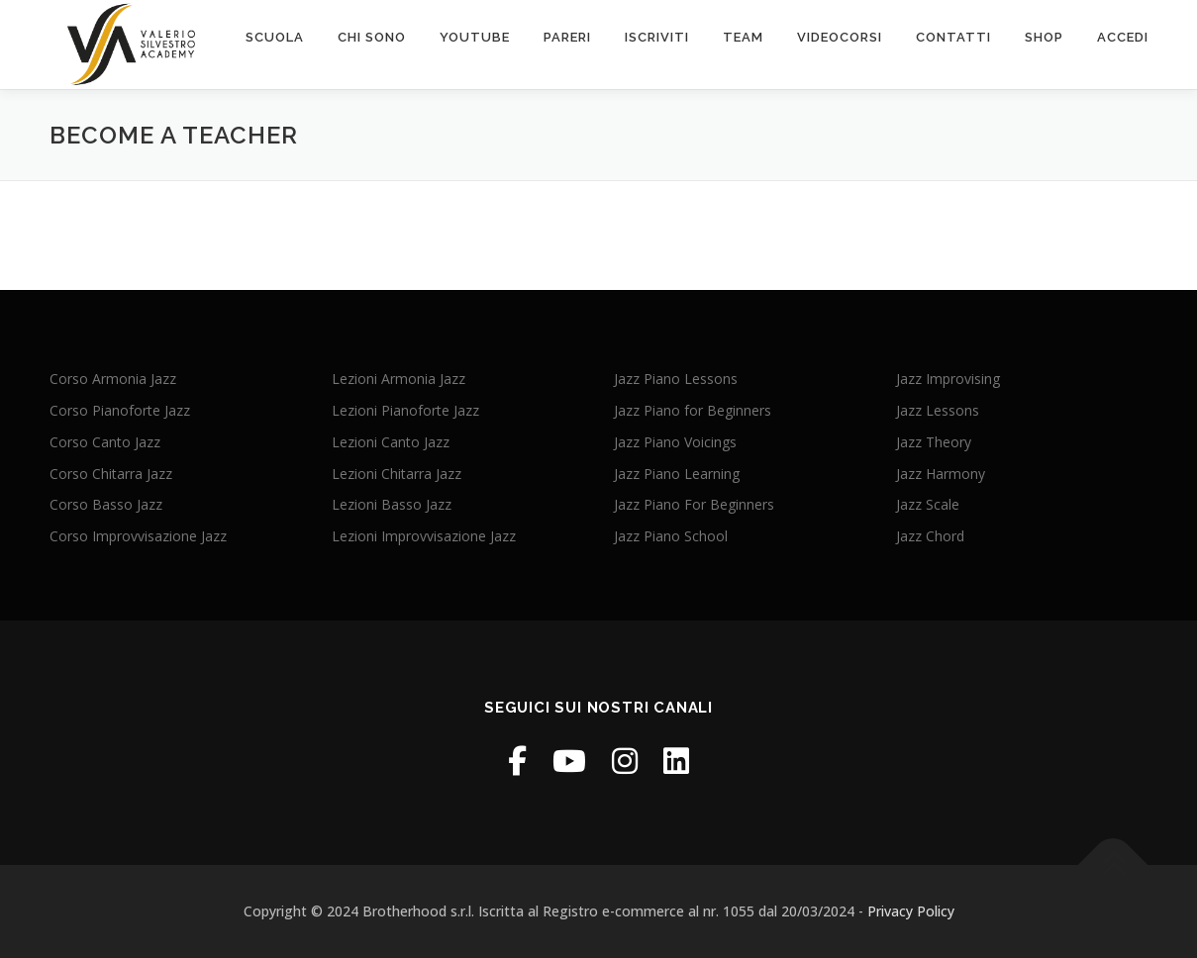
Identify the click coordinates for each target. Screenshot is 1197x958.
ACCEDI (1122, 37)
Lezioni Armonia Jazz (398, 378)
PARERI (567, 37)
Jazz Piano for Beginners (692, 410)
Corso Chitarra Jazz (111, 473)
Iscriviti (657, 37)
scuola (275, 37)
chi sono (372, 37)
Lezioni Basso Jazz (391, 504)
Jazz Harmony (940, 473)
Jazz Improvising (948, 378)
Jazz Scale (927, 504)
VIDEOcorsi (839, 37)
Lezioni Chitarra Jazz (396, 473)
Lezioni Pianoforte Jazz (405, 410)
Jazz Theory (933, 441)
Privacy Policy (910, 911)
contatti (953, 37)
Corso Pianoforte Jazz (120, 410)
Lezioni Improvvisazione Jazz (424, 536)
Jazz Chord (930, 536)
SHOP (1044, 37)
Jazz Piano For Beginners (694, 504)
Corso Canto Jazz (105, 441)
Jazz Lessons (937, 410)
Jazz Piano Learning (677, 473)
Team (743, 37)
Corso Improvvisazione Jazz (138, 536)
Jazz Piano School (671, 536)
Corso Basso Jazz (106, 504)
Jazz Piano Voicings (675, 441)
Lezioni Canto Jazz (390, 441)
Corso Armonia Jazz (113, 378)
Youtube (475, 37)
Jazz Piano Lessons (676, 378)
